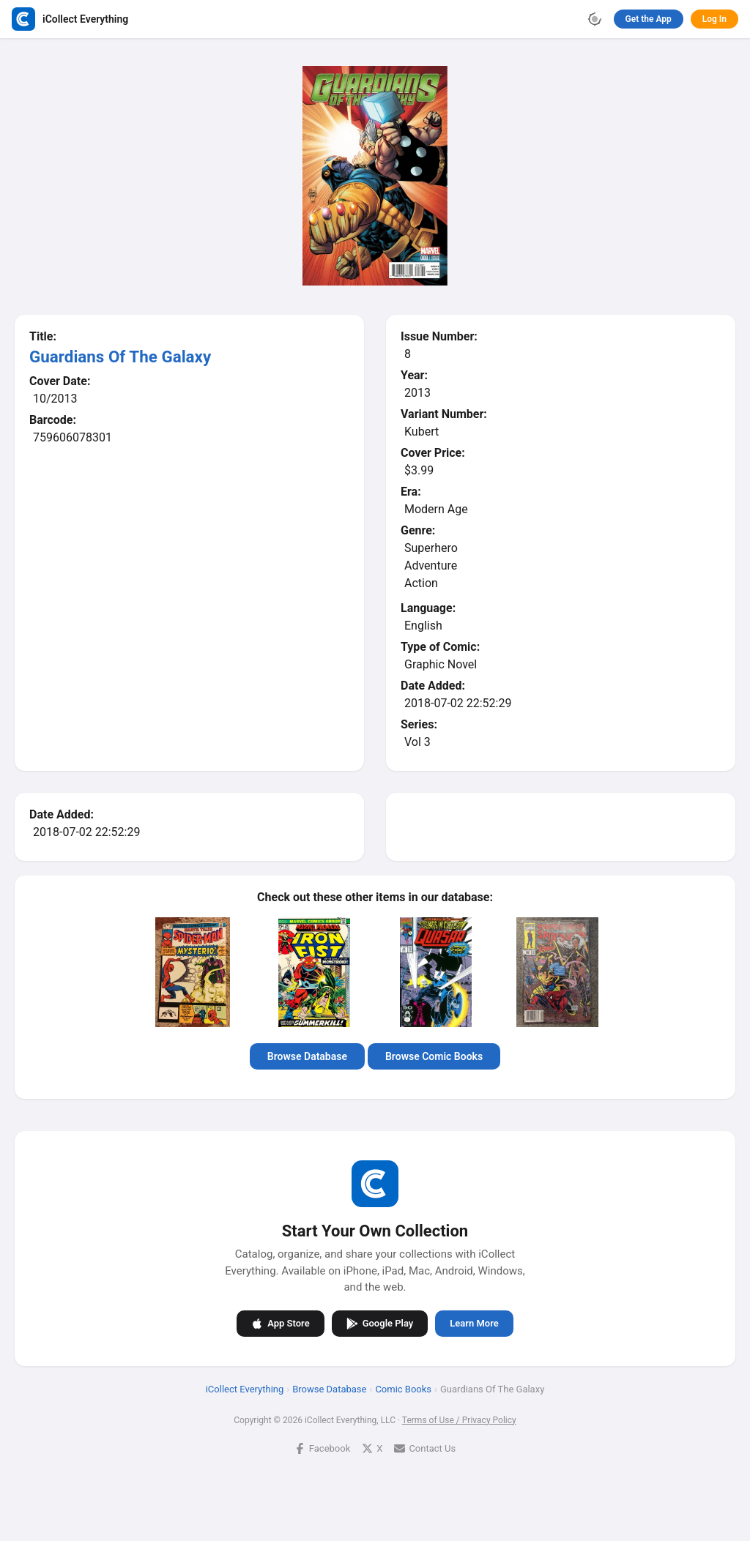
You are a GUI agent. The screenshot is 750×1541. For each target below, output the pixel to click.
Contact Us (425, 1448)
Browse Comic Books (434, 1056)
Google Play (380, 1323)
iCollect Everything (245, 1389)
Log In (714, 19)
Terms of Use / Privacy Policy (459, 1420)
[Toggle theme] (594, 19)
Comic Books (403, 1389)
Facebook (322, 1448)
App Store (280, 1323)
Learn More (474, 1323)
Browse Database (307, 1056)
